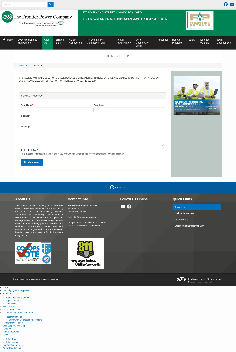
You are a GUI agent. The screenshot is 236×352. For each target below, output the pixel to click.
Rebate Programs (177, 41)
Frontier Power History (123, 41)
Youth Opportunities (224, 41)
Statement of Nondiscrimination (189, 226)
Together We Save (204, 41)
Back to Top (120, 187)
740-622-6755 (80, 225)
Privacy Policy (181, 219)
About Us (47, 41)
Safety (191, 40)
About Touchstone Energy (17, 298)
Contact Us (180, 207)
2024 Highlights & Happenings (27, 41)
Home (10, 39)
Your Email (98, 105)
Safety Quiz (11, 339)
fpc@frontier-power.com (85, 217)
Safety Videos (12, 342)
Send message (32, 162)
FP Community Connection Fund (97, 41)
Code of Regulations (184, 213)
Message (25, 126)
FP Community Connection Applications (24, 320)
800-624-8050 (99, 222)
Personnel (162, 39)
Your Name (26, 105)
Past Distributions (14, 317)
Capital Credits (12, 300)
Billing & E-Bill (60, 41)
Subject (25, 116)
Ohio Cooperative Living (142, 42)
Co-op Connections (75, 41)
